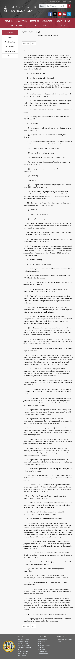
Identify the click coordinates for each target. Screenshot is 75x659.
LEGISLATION (47, 21)
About (10, 56)
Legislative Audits (66, 1)
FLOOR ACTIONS (16, 25)
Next (33, 43)
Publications (10, 47)
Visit (39, 643)
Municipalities (10, 42)
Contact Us (41, 641)
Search (42, 6)
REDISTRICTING (41, 25)
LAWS (67, 21)
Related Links (10, 51)
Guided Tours (42, 639)
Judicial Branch (23, 641)
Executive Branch (23, 639)
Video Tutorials (43, 654)
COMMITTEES (21, 21)
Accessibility (42, 649)
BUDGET (58, 21)
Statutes (10, 33)
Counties (10, 37)
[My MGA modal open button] (64, 14)
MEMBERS (9, 21)
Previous (26, 43)
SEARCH (62, 25)
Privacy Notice (42, 651)
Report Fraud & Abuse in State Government (23, 654)
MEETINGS (34, 21)
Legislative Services (55, 1)
